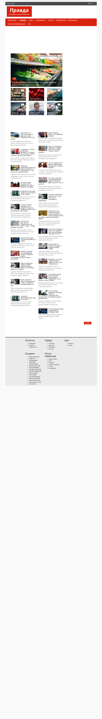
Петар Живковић (34, 376)
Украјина (51, 363)
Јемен (50, 361)
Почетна (12, 20)
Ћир (91, 3)
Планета (70, 343)
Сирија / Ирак (53, 359)
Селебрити (61, 20)
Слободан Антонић (35, 382)
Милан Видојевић (34, 378)
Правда (19, 10)
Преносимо (32, 384)
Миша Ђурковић (34, 357)
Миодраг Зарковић (35, 369)
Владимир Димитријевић (33, 363)
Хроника (51, 349)
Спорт (51, 20)
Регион (70, 345)
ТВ (29, 24)
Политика (52, 343)
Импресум (32, 343)
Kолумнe (41, 20)
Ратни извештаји (17, 24)
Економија (52, 347)
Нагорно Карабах (54, 364)
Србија (23, 20)
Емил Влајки (32, 375)
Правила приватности (33, 346)
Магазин (72, 20)
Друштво (51, 345)
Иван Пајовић (33, 373)
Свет (31, 20)
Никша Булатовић (34, 380)
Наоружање (52, 368)
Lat (94, 3)
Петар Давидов (34, 367)
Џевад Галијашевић (35, 371)
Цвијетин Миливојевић (33, 359)
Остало (51, 366)
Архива (87, 323)
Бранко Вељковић (34, 366)
